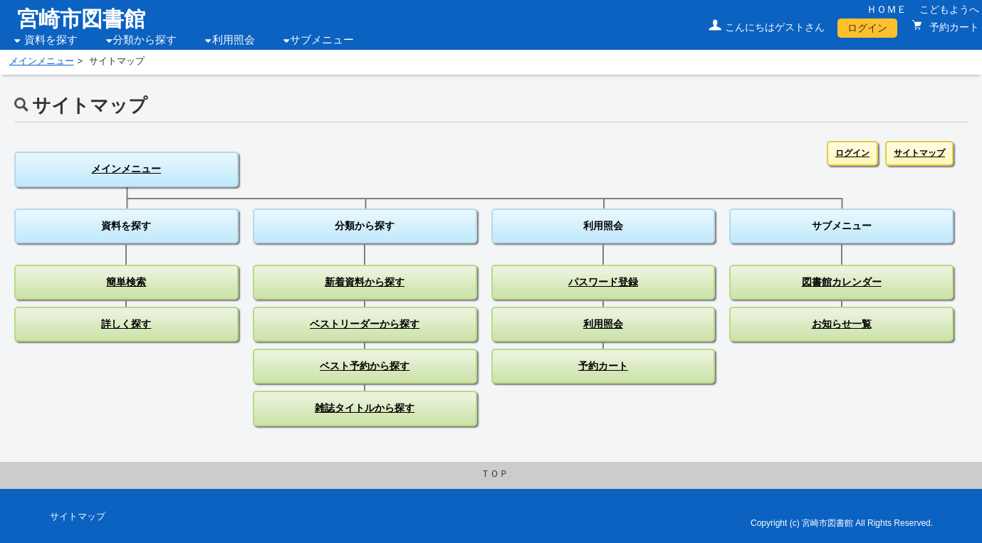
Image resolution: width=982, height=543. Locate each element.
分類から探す (145, 40)
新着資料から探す (364, 282)
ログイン (867, 27)
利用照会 (233, 40)
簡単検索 (126, 282)
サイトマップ (919, 153)
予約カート (952, 27)
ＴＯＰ (494, 474)
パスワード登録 (603, 282)
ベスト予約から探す (364, 365)
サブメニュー (322, 40)
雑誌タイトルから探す (364, 407)
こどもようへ (949, 9)
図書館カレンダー (842, 282)
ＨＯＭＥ (887, 9)
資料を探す (51, 40)
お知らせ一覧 (842, 324)
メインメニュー (41, 61)
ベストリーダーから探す (364, 324)
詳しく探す (126, 324)
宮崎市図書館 (81, 19)
